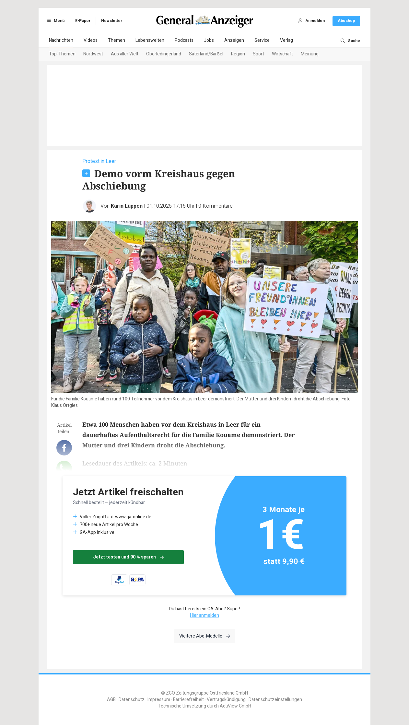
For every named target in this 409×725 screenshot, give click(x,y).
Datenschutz (132, 699)
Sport (258, 54)
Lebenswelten (149, 40)
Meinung (310, 54)
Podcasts (184, 40)
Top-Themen (62, 54)
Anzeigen (234, 40)
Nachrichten (61, 40)
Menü (54, 21)
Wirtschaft (282, 54)
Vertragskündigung (226, 699)
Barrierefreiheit (188, 699)
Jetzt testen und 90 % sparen (128, 557)
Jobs (209, 40)
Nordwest (93, 54)
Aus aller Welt (124, 54)
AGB (111, 699)
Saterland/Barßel (206, 54)
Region (238, 54)
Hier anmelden (204, 615)
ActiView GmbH (235, 706)
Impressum (158, 699)
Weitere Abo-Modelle (204, 636)
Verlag (286, 40)
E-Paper (82, 20)
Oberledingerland (163, 54)
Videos (91, 40)
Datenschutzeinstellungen (275, 699)
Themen (116, 40)
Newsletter (111, 20)
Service (262, 40)
